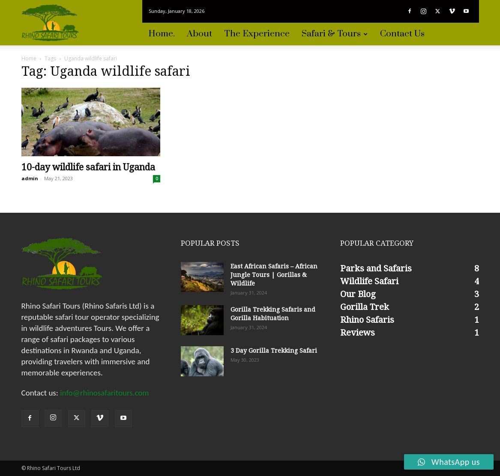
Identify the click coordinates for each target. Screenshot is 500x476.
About (199, 33)
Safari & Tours (335, 33)
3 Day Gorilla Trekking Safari (274, 350)
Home (28, 58)
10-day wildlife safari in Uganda (88, 167)
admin (29, 178)
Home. (161, 33)
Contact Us (402, 33)
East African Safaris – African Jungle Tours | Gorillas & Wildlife (274, 275)
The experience (257, 33)
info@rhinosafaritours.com (104, 393)
